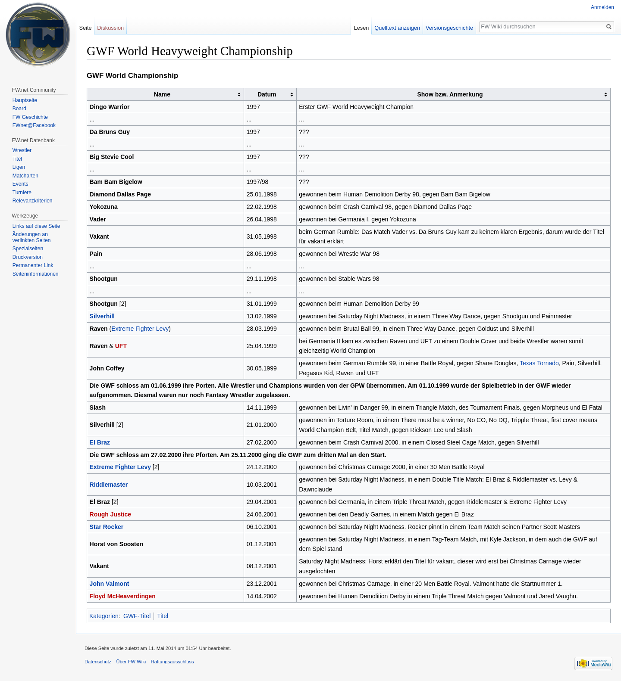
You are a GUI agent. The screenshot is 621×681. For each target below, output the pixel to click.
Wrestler (22, 150)
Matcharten (25, 176)
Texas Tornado (539, 363)
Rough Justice (110, 514)
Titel (162, 616)
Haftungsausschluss (172, 661)
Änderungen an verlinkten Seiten (32, 237)
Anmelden (602, 7)
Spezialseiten (28, 249)
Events (20, 184)
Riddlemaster (109, 484)
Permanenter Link (33, 265)
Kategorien (104, 616)
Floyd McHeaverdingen (123, 596)
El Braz (100, 442)
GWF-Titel (137, 616)
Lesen (361, 28)
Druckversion (28, 257)
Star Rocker (107, 526)
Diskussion (110, 28)
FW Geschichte (30, 117)
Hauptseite (25, 100)
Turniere (22, 193)
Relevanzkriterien (33, 201)
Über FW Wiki (131, 661)
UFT (121, 345)
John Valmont (109, 583)
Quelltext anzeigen (397, 28)
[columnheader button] (165, 94)
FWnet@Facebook (34, 125)
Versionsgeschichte (449, 28)
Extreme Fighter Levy (140, 328)
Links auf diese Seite (36, 226)
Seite (85, 28)
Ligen (19, 167)
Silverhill (102, 316)
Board (19, 109)
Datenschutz (98, 661)
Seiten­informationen (36, 274)
